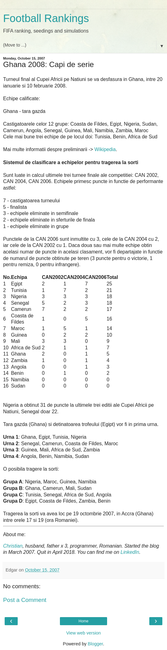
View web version (83, 632)
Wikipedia (105, 149)
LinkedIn (129, 552)
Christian (12, 546)
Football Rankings (46, 18)
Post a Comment (24, 600)
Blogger (95, 643)
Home (83, 621)
